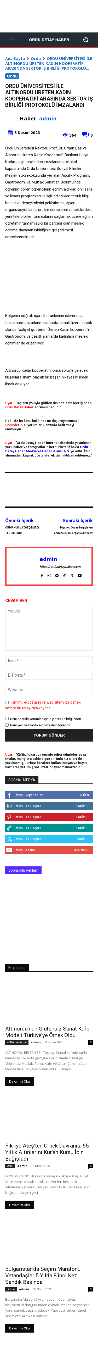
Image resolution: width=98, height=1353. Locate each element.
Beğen (84, 795)
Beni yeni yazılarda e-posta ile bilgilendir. (40, 725)
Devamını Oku (19, 1081)
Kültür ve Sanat (17, 1042)
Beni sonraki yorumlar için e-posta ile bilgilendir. (46, 719)
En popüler (17, 968)
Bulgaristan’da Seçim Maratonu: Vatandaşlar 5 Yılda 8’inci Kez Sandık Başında (43, 1275)
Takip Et (82, 806)
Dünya (11, 1289)
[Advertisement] (49, 16)
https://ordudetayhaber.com (60, 567)
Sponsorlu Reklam (23, 870)
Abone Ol (81, 850)
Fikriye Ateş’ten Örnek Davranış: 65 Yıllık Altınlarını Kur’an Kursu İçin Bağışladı (47, 1152)
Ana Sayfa (15, 58)
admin (48, 118)
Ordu (36, 58)
